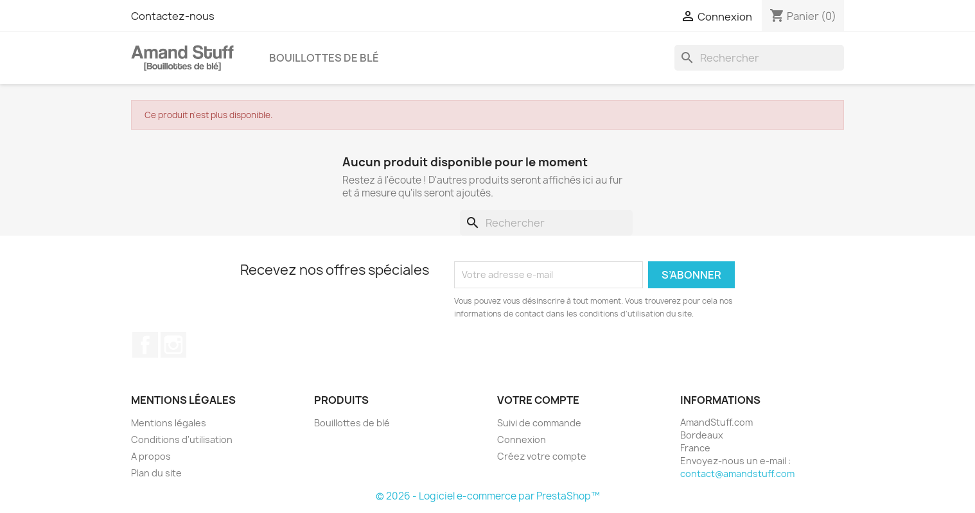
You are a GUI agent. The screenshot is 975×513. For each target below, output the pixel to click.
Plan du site (156, 473)
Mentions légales (168, 423)
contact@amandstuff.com (737, 473)
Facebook (145, 345)
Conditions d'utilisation (182, 439)
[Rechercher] (759, 58)
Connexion (521, 439)
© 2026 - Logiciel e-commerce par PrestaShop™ (488, 496)
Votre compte (538, 400)
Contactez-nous (173, 16)
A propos (151, 456)
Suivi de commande (539, 423)
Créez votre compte (541, 456)
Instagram (173, 345)
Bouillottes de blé (324, 58)
